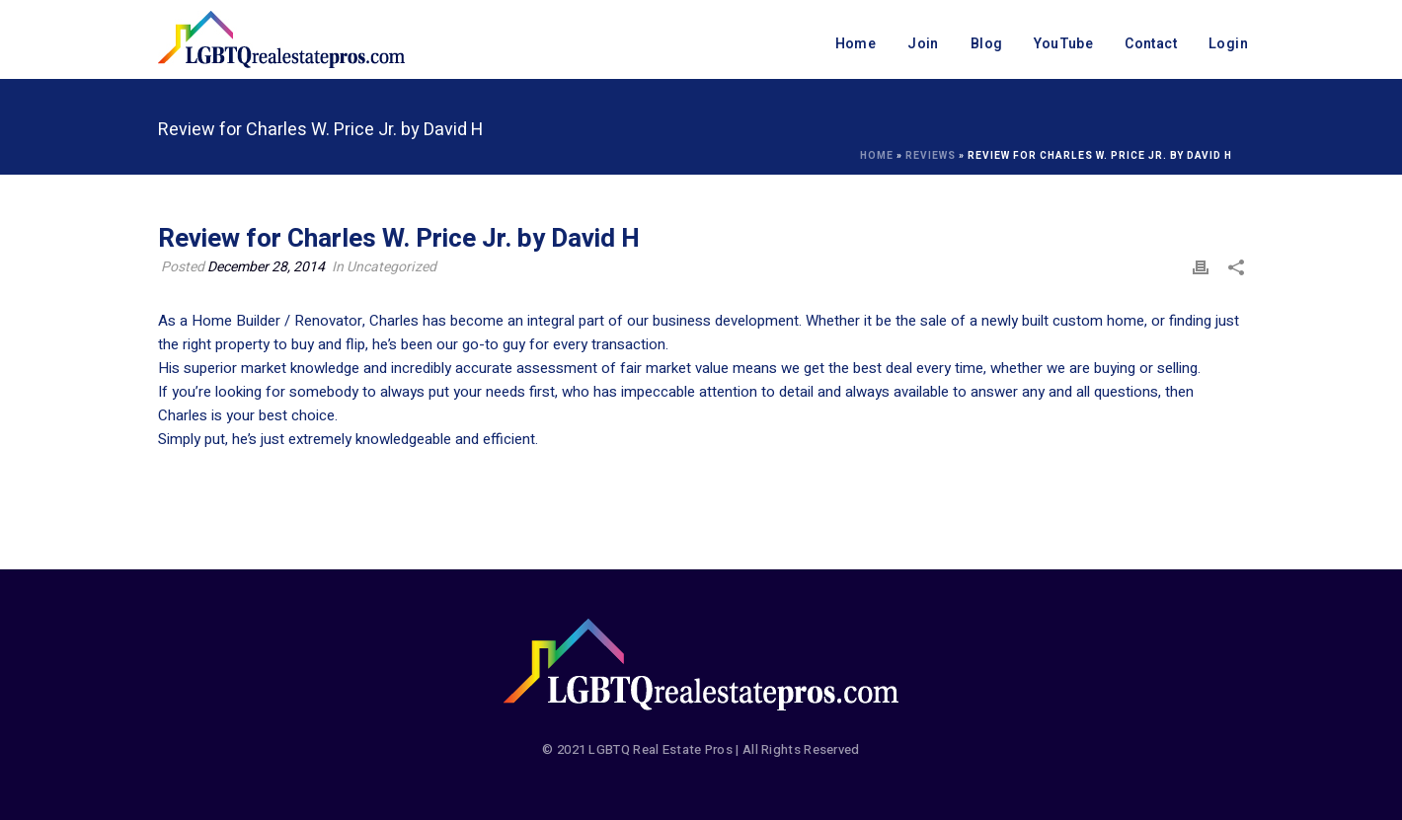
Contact (1151, 44)
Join (923, 44)
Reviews (930, 156)
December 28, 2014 (266, 267)
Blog (987, 44)
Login (1228, 44)
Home (856, 44)
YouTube (1063, 44)
